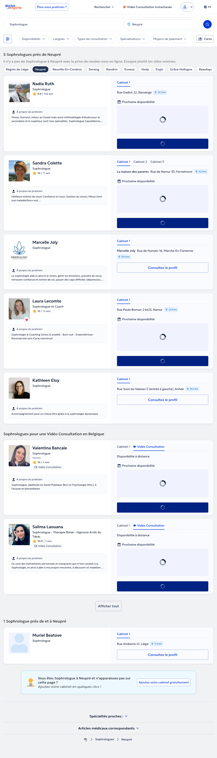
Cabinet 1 (123, 82)
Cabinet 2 (140, 162)
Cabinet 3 (157, 162)
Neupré (40, 69)
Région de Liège (17, 69)
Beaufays (205, 69)
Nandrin (112, 69)
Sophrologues (105, 739)
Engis (159, 69)
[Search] (207, 24)
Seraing (94, 69)
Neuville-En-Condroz (67, 69)
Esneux (129, 69)
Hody (145, 69)
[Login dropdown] (187, 7)
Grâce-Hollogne (181, 69)
